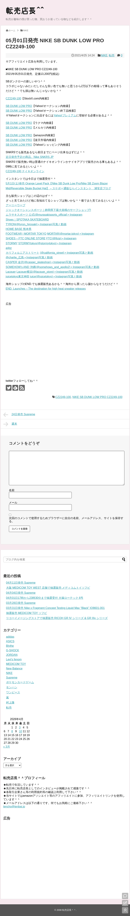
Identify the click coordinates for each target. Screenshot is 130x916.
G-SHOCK (12, 650)
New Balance (14, 668)
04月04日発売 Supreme (21, 592)
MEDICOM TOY (16, 663)
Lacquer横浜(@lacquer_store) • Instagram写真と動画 (50, 271)
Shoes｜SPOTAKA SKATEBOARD (27, 219)
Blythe (10, 645)
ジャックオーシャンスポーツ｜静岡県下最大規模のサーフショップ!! (48, 209)
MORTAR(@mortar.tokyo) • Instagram (70, 233)
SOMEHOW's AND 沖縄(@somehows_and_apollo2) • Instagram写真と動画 (52, 267)
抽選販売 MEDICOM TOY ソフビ (26, 613)
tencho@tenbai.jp (14, 806)
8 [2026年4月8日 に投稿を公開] (12, 731)
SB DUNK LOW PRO (19, 106)
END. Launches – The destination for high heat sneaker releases (46, 288)
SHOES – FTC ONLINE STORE (26, 238)
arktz (9, 248)
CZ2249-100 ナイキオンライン (25, 171)
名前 (11, 490)
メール (13, 502)
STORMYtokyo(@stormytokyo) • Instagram (45, 243)
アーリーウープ (15, 205)
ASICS (10, 641)
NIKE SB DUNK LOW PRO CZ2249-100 (97, 397)
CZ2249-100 (13, 98)
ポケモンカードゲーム (20, 682)
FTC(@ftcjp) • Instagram (61, 238)
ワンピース (13, 692)
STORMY (12, 243)
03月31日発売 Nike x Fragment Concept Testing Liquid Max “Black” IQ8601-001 (55, 607)
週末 (10, 424)
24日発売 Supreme (19, 415)
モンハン (11, 687)
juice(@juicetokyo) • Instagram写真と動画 (56, 276)
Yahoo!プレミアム (64, 115)
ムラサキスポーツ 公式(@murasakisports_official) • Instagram (44, 214)
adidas (10, 636)
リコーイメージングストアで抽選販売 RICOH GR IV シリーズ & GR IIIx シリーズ (57, 618)
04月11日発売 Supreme (21, 582)
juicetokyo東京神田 (17, 276)
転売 (111, 55)
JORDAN (12, 654)
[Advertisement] (33, 339)
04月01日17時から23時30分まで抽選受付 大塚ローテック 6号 (44, 597)
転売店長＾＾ (69, 910)
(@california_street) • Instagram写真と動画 (66, 252)
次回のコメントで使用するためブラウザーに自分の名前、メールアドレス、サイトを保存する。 (66, 520)
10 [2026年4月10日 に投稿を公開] (20, 731)
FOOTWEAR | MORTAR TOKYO (26, 233)
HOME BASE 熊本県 (19, 229)
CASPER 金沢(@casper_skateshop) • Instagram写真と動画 (43, 262)
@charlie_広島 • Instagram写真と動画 (29, 257)
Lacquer (11, 271)
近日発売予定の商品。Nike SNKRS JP (30, 156)
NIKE (104, 55)
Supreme (11, 677)
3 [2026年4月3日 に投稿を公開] (20, 727)
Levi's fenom (14, 659)
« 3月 (6, 746)
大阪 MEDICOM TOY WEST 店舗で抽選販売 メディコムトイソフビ (48, 587)
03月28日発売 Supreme (21, 602)
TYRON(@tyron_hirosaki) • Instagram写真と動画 (36, 224)
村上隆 (10, 702)
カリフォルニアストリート (22, 252)
